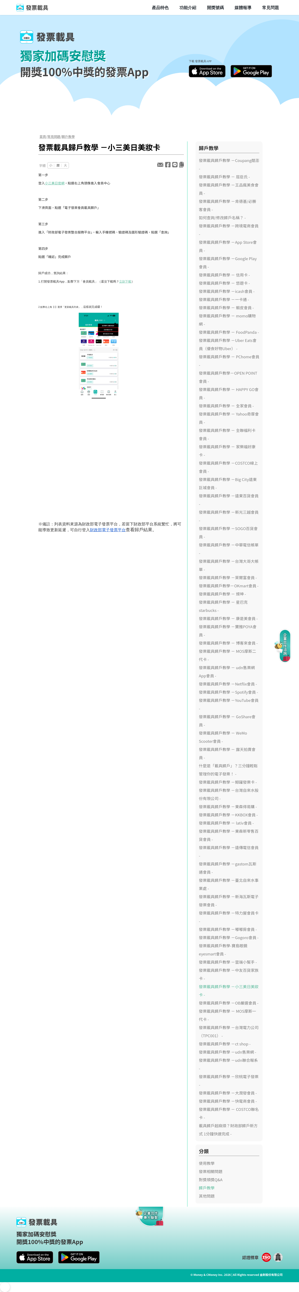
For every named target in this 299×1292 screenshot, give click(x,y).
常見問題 (270, 7)
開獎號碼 (215, 7)
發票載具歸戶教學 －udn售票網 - (227, 1052)
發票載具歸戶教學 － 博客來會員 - (228, 643)
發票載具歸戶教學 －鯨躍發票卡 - (228, 782)
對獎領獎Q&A (210, 1179)
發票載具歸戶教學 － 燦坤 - (222, 594)
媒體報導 (243, 7)
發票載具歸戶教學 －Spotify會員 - (228, 692)
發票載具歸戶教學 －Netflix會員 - (228, 684)
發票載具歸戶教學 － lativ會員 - (226, 823)
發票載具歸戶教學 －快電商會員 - (228, 1101)
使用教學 (206, 1163)
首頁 (42, 136)
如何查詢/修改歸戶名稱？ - (222, 217)
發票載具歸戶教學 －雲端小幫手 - (228, 962)
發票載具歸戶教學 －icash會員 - (226, 291)
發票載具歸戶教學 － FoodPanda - (229, 332)
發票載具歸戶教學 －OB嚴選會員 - (228, 1003)
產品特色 (160, 7)
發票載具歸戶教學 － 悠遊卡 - (224, 283)
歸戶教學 (68, 136)
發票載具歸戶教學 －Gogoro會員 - (228, 937)
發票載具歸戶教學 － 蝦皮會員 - (226, 307)
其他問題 (206, 1196)
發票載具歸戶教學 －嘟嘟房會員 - (228, 929)
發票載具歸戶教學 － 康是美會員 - (228, 618)
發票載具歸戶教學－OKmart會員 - (228, 586)
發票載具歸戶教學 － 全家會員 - (226, 406)
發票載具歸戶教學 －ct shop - (224, 1044)
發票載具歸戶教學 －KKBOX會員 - (228, 815)
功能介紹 (187, 7)
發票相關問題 (210, 1171)
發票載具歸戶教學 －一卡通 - (224, 299)
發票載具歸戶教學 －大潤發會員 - (228, 1093)
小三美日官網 (54, 183)
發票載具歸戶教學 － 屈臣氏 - (224, 176)
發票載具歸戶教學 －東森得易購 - (228, 806)
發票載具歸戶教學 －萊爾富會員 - (228, 577)
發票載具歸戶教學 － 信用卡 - (224, 275)
